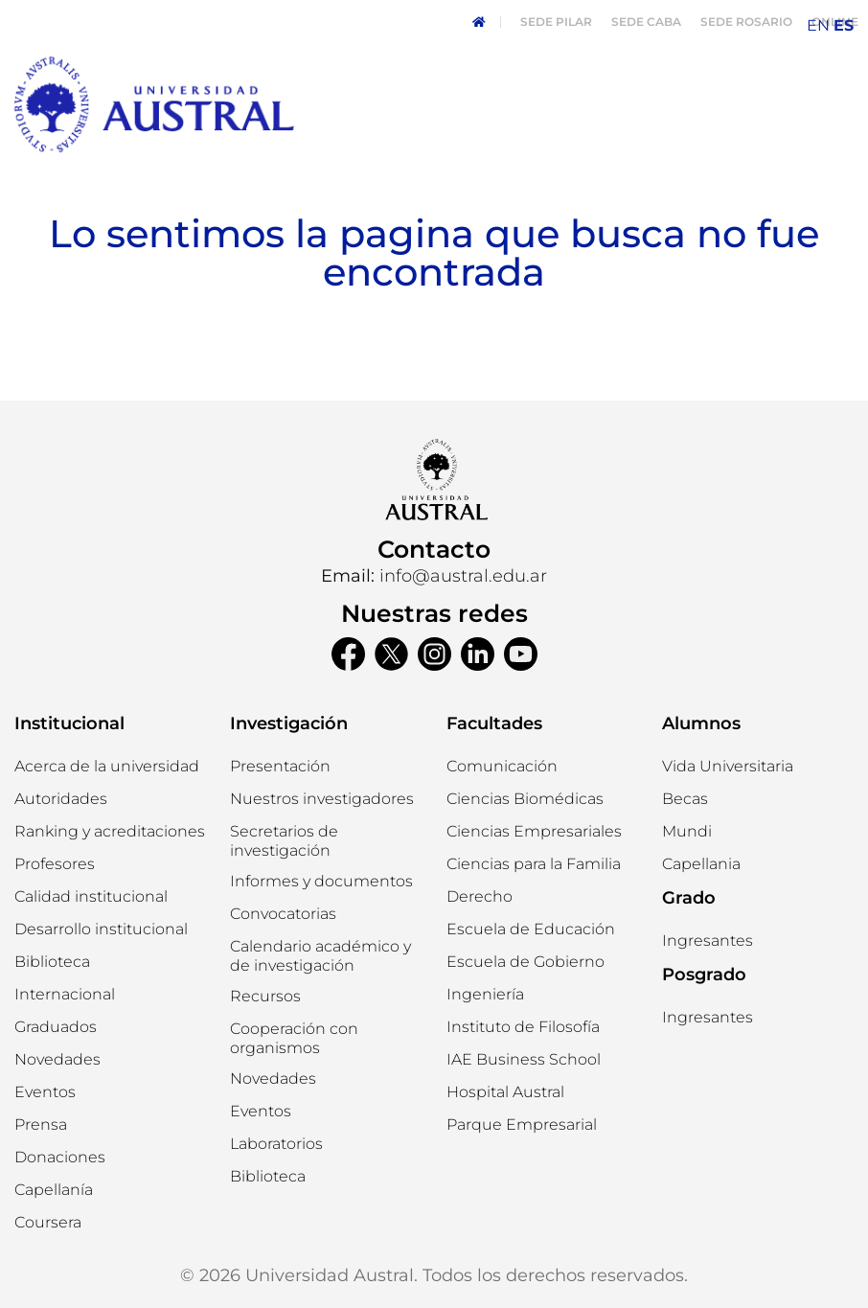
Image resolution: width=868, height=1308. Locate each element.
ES (844, 25)
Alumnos (701, 723)
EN (818, 25)
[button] (60, 799)
